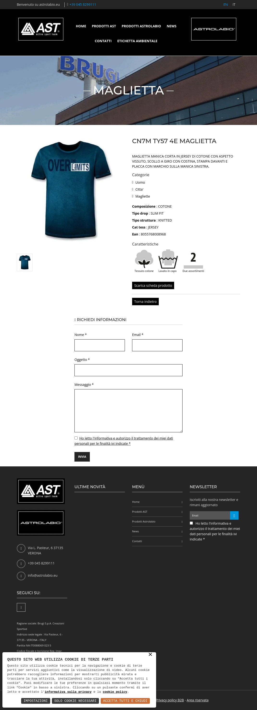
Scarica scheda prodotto (153, 285)
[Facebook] (21, 607)
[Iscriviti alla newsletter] (234, 515)
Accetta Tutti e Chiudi (125, 700)
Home (81, 26)
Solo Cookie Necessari (75, 700)
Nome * (80, 334)
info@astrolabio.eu (42, 575)
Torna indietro (145, 301)
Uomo (140, 182)
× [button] (150, 654)
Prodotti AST (104, 26)
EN (225, 4)
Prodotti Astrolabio (141, 26)
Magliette (142, 196)
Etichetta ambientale (137, 41)
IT (234, 4)
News (171, 26)
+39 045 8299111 (82, 4)
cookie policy (115, 692)
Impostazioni (36, 700)
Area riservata (197, 700)
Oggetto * (82, 359)
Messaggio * (84, 384)
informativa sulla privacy (68, 692)
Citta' (139, 189)
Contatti (103, 41)
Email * (137, 334)
